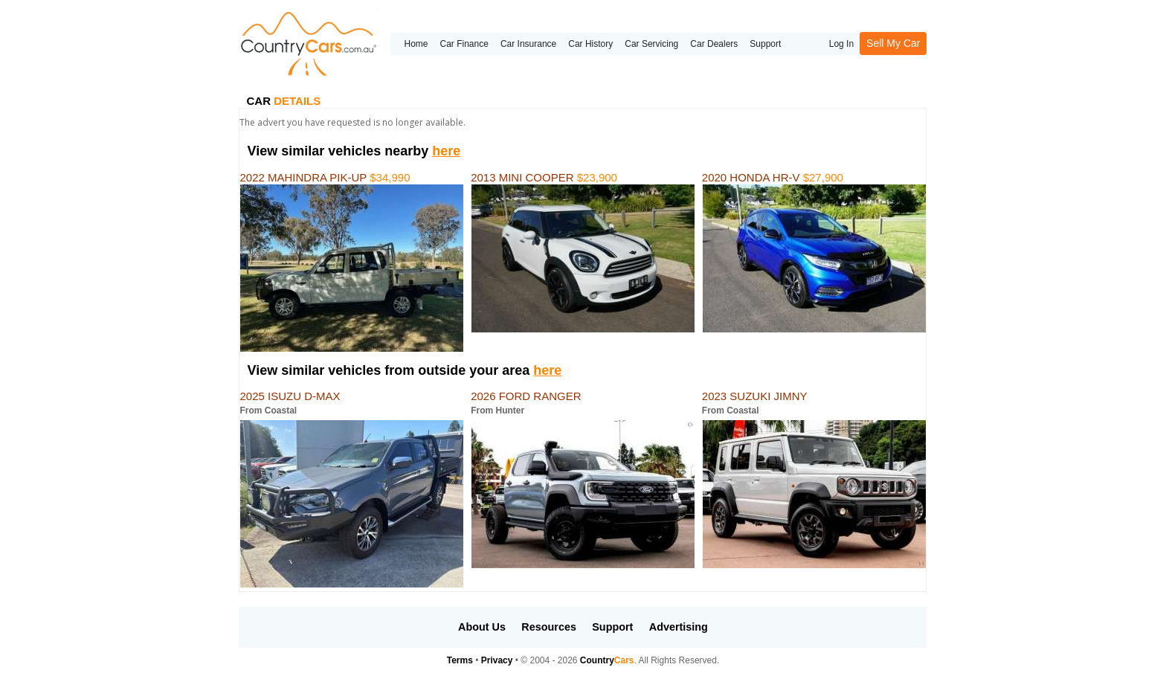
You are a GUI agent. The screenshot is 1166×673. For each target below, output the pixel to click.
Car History (590, 44)
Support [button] (612, 627)
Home (416, 44)
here (446, 151)
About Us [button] (482, 627)
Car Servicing (651, 44)
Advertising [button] (678, 627)
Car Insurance (528, 44)
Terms (460, 660)
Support (765, 44)
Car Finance (464, 44)
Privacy (497, 660)
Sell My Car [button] (893, 43)
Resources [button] (548, 627)
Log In (841, 44)
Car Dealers (714, 44)
